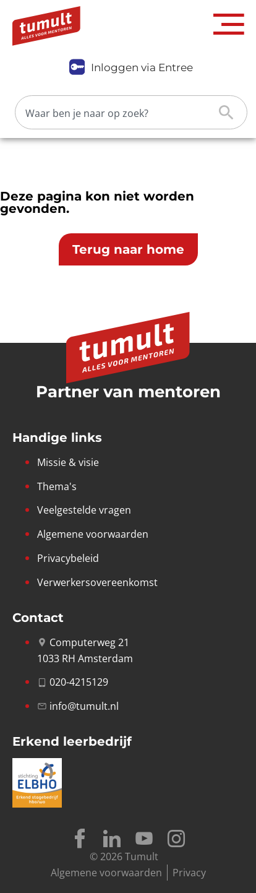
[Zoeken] (121, 112)
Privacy (189, 872)
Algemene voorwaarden (106, 872)
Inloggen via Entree (142, 67)
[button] (229, 24)
